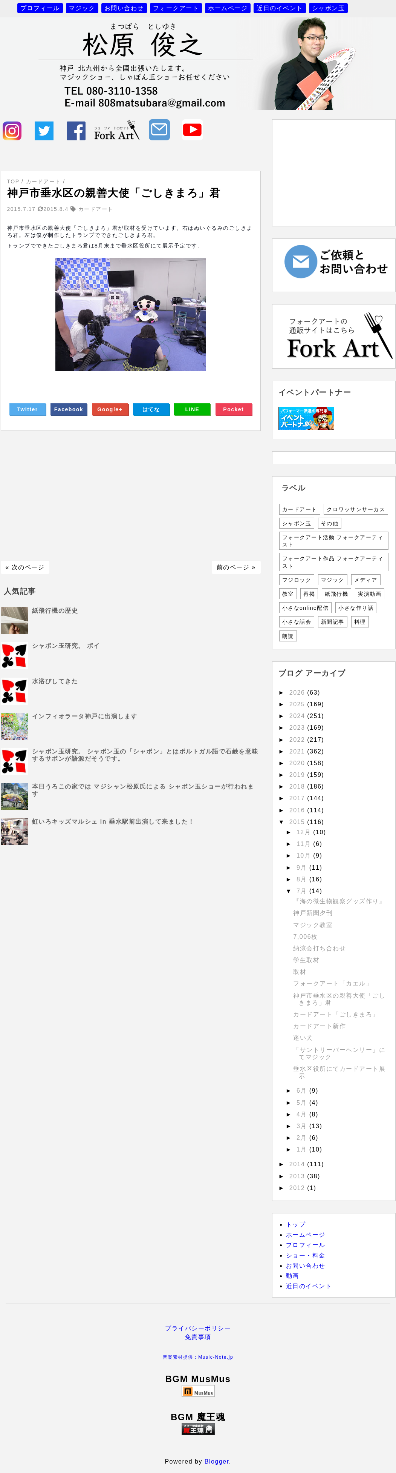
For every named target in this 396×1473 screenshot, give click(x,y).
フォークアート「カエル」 (332, 983)
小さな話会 (297, 622)
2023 (298, 727)
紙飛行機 (336, 594)
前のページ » (236, 567)
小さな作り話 (355, 608)
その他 (330, 523)
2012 (298, 1188)
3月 (303, 1126)
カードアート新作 (319, 1026)
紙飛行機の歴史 (55, 610)
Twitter (27, 409)
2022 (298, 739)
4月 (303, 1114)
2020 (298, 763)
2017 (298, 798)
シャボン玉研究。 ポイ (66, 646)
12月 (305, 832)
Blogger (217, 1461)
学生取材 (306, 960)
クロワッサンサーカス (356, 509)
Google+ (109, 409)
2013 (298, 1176)
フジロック (297, 580)
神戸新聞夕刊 (313, 913)
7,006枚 (305, 936)
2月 (303, 1138)
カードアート (299, 509)
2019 (298, 775)
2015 (298, 822)
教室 (288, 594)
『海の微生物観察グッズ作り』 (339, 901)
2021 (298, 751)
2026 (298, 692)
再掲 (309, 594)
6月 (303, 1090)
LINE (192, 409)
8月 (303, 879)
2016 (298, 810)
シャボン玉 (328, 8)
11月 (305, 844)
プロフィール (40, 8)
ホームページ (228, 8)
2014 (298, 1164)
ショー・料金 (306, 1255)
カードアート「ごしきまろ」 (336, 1014)
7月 (303, 891)
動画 (292, 1276)
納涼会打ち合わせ (319, 948)
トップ (296, 1224)
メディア (366, 580)
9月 (303, 867)
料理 (360, 622)
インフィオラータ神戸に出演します (85, 716)
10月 (305, 855)
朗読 (288, 636)
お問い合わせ (124, 8)
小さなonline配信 (305, 608)
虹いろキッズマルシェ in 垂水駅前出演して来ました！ (113, 821)
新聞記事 (332, 622)
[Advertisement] (131, 496)
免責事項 (198, 1337)
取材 (299, 972)
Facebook (68, 409)
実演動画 (369, 594)
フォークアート (176, 8)
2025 (298, 704)
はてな (151, 409)
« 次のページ (24, 567)
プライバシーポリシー (198, 1328)
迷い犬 (303, 1038)
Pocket (233, 409)
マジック (82, 8)
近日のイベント (280, 8)
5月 (303, 1102)
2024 (298, 716)
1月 (303, 1149)
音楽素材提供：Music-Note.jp (198, 1357)
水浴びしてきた (55, 681)
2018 (298, 786)
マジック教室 (313, 925)
